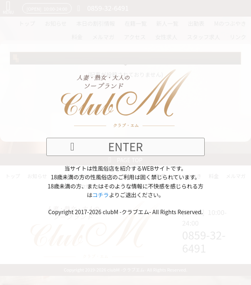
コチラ (100, 195)
